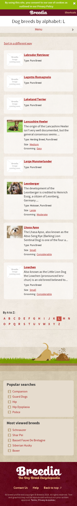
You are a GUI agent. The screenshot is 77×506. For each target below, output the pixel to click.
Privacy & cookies (46, 500)
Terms (34, 500)
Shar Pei (17, 435)
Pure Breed (35, 60)
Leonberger (31, 183)
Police (16, 412)
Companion (20, 391)
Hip (14, 402)
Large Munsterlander (38, 161)
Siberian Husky (22, 445)
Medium (34, 144)
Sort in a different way (18, 43)
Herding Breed (37, 139)
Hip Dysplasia (21, 407)
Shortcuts (70, 12)
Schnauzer (19, 430)
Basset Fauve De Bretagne (28, 440)
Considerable (44, 254)
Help (36, 488)
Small (33, 250)
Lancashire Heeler (36, 121)
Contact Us (21, 488)
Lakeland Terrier (35, 99)
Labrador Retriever (36, 55)
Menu (38, 29)
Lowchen (30, 267)
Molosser (34, 205)
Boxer (16, 451)
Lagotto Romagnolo (37, 77)
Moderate (42, 214)
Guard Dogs (20, 397)
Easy (39, 148)
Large (33, 210)
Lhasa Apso (31, 227)
